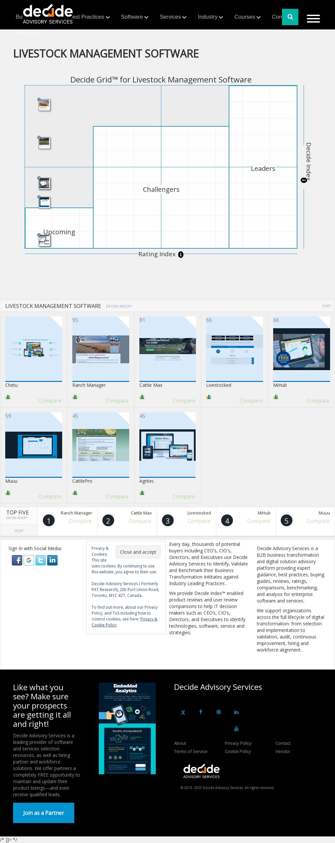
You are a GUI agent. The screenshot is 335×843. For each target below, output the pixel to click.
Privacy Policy (238, 743)
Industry (208, 17)
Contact (283, 743)
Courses (244, 17)
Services (170, 17)
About (180, 743)
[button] (18, 560)
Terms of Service (190, 751)
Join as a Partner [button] (43, 812)
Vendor (282, 751)
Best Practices (86, 17)
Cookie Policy (238, 751)
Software (132, 17)
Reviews (26, 33)
